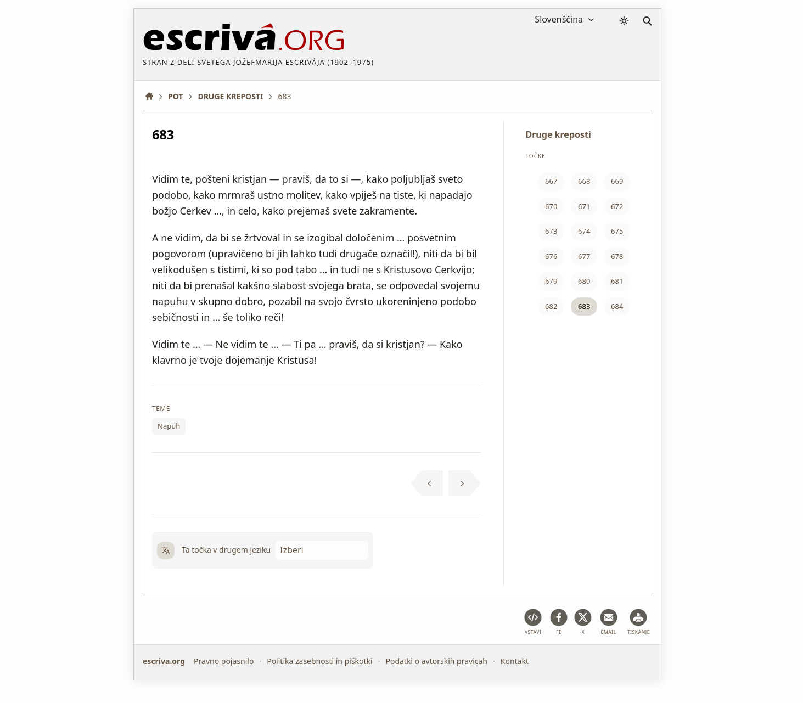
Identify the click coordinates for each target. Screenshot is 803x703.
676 (551, 256)
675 (617, 231)
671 (584, 206)
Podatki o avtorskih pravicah (436, 661)
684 (617, 306)
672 (617, 206)
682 (551, 306)
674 (584, 231)
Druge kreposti (558, 134)
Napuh (169, 426)
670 (551, 206)
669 (617, 181)
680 (584, 281)
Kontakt (515, 661)
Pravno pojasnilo (224, 661)
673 (551, 231)
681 (617, 281)
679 (551, 281)
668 (584, 181)
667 (551, 181)
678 (617, 256)
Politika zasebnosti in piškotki (320, 661)
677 (584, 256)
